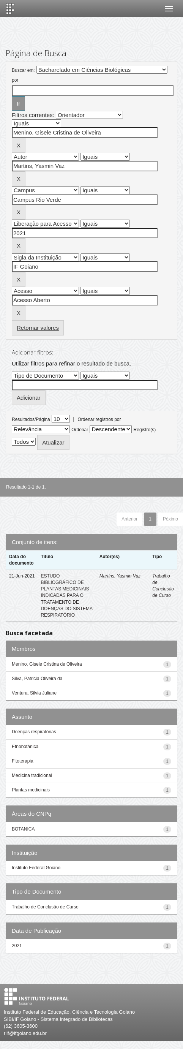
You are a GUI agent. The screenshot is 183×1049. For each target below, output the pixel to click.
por (15, 80)
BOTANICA (23, 829)
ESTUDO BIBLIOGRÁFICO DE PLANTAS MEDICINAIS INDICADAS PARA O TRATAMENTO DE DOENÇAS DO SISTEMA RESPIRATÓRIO (66, 595)
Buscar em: (23, 70)
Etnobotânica (25, 746)
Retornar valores (38, 327)
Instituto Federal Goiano (36, 867)
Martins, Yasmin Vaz (119, 576)
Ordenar (79, 429)
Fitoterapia (22, 761)
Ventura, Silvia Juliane (34, 693)
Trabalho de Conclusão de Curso (45, 907)
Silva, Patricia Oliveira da (37, 678)
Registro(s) (145, 429)
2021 (17, 945)
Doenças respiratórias (34, 731)
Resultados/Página (31, 419)
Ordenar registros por (99, 419)
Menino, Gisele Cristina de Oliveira (47, 664)
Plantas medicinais (31, 790)
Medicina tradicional (32, 775)
